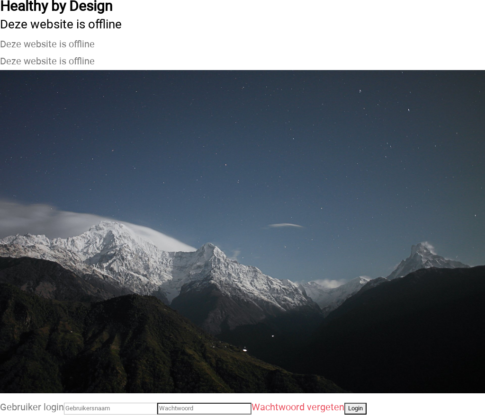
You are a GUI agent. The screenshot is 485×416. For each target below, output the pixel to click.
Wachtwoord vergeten (297, 407)
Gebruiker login (32, 407)
